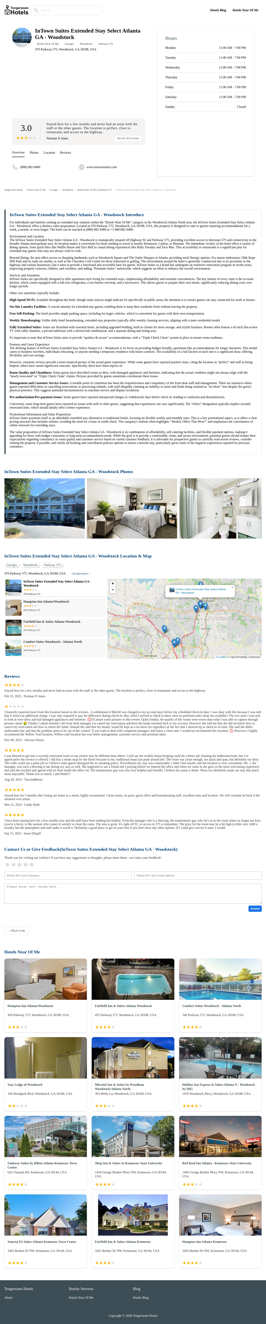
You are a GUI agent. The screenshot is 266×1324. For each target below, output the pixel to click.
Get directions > (81, 573)
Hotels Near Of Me (246, 10)
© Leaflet (221, 657)
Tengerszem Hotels (13, 189)
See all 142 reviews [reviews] (128, 138)
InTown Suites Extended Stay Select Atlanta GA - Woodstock (146, 189)
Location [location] (49, 152)
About (8, 1297)
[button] (200, 605)
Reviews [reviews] (65, 152)
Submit (255, 908)
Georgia (69, 43)
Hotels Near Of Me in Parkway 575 (94, 189)
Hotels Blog (218, 10)
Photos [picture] (34, 152)
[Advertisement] (78, 85)
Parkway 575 (105, 43)
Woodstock (86, 43)
